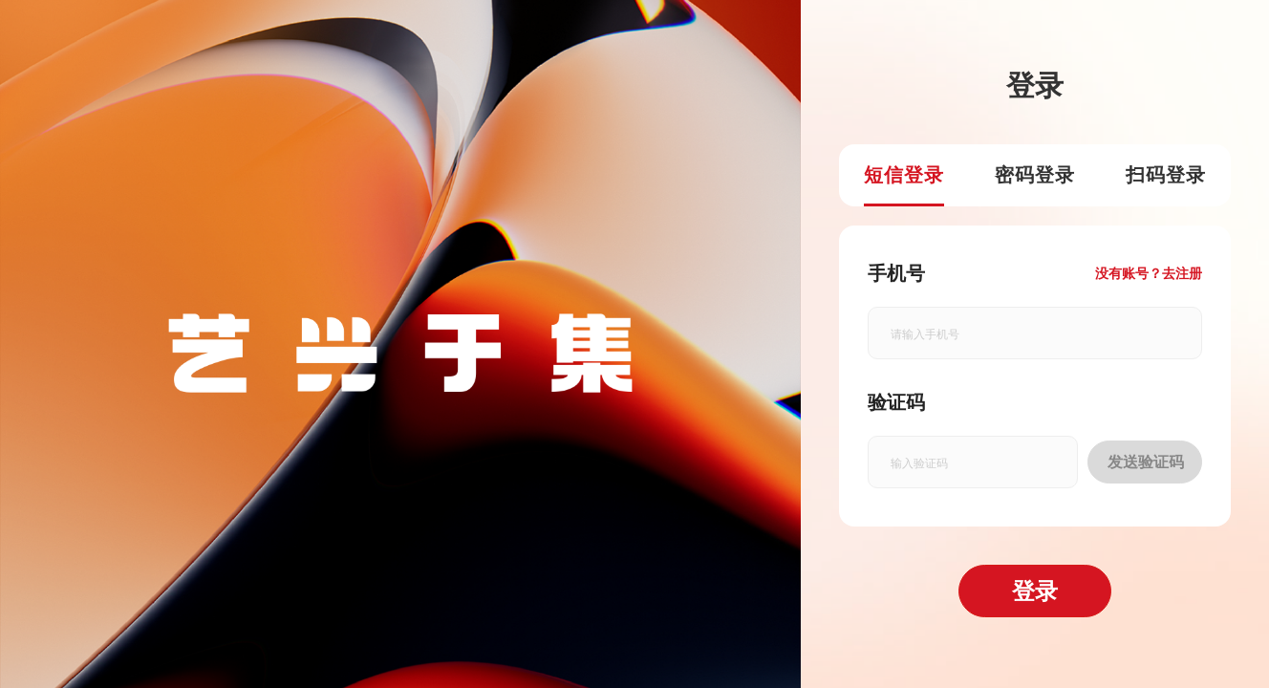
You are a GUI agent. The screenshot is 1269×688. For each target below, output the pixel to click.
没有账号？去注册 (1148, 273)
